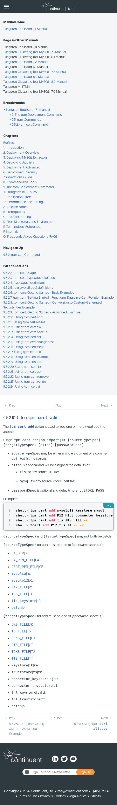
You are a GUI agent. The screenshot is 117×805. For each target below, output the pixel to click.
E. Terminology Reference (21, 226)
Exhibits (95, 796)
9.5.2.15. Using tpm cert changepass (28, 342)
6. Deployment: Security (20, 172)
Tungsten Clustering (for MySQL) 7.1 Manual (34, 52)
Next (104, 405)
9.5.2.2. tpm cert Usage (19, 273)
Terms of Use (27, 796)
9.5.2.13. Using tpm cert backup (25, 332)
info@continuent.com (72, 791)
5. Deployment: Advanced (22, 167)
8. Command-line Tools (20, 182)
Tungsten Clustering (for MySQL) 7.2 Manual (34, 72)
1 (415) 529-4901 (102, 791)
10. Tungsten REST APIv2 (20, 192)
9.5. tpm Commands (26, 119)
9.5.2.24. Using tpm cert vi (21, 386)
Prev (12, 405)
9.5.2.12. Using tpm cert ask (22, 327)
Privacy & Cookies (53, 796)
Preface (8, 142)
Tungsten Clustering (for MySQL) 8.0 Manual (35, 81)
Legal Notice (78, 796)
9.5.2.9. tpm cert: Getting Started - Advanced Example (41, 312)
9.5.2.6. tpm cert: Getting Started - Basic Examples (38, 292)
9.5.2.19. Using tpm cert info (22, 362)
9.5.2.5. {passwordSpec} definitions (28, 287)
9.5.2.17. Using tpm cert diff (22, 352)
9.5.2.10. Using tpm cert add (23, 317)
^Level (58, 718)
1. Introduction (13, 147)
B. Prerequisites (14, 212)
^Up (58, 405)
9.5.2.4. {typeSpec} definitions (24, 282)
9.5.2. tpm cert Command (30, 124)
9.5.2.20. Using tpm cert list (22, 367)
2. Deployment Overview (21, 152)
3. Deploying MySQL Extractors (25, 157)
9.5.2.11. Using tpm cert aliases (24, 322)
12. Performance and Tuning (23, 202)
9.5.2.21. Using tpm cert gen (22, 371)
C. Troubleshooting (17, 217)
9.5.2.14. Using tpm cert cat (22, 337)
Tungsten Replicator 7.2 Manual (25, 62)
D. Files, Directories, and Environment (29, 222)
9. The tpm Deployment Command (37, 114)
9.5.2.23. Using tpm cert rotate (24, 381)
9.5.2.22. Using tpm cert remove (26, 376)
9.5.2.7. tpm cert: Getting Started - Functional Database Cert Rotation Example (58, 297)
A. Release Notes (15, 207)
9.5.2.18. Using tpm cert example (26, 357)
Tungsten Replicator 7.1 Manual (25, 29)
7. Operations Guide (17, 177)
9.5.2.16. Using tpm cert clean (23, 347)
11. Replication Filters (17, 197)
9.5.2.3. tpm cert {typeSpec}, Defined (29, 278)
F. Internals (10, 231)
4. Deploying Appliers (18, 162)
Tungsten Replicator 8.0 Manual (26, 77)
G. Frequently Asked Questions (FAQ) (30, 236)
